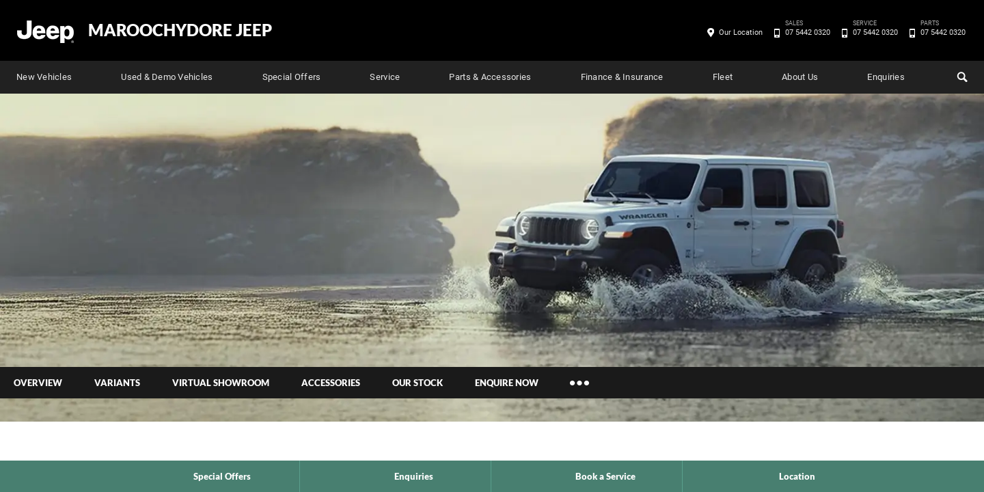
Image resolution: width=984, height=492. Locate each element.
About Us (800, 77)
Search (961, 75)
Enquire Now (506, 382)
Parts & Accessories (490, 77)
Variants (117, 382)
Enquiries (885, 77)
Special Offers (291, 77)
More (580, 382)
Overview (38, 382)
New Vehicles (44, 77)
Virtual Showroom (220, 382)
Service (385, 77)
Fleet (723, 77)
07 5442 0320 (805, 33)
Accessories (330, 382)
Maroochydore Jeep (180, 30)
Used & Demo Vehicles (167, 77)
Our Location (741, 32)
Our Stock (417, 382)
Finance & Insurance (622, 77)
